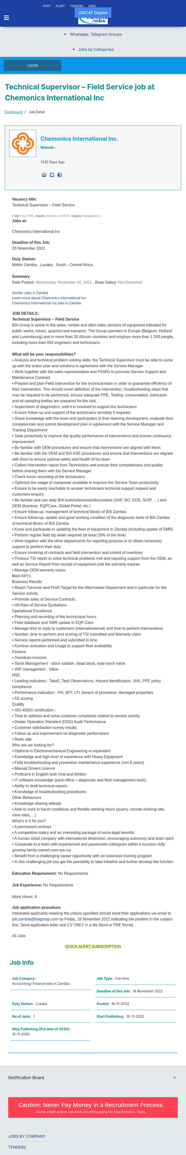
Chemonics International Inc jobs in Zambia (46, 303)
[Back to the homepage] (93, 18)
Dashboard (13, 112)
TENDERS (76, 6)
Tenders (17, 1147)
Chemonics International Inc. (79, 138)
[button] (93, 34)
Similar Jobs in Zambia (30, 293)
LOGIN (32, 65)
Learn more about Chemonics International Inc (49, 298)
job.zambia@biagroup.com (35, 919)
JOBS (92, 6)
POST (47, 6)
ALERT (60, 6)
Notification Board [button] (26, 1077)
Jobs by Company (27, 1136)
